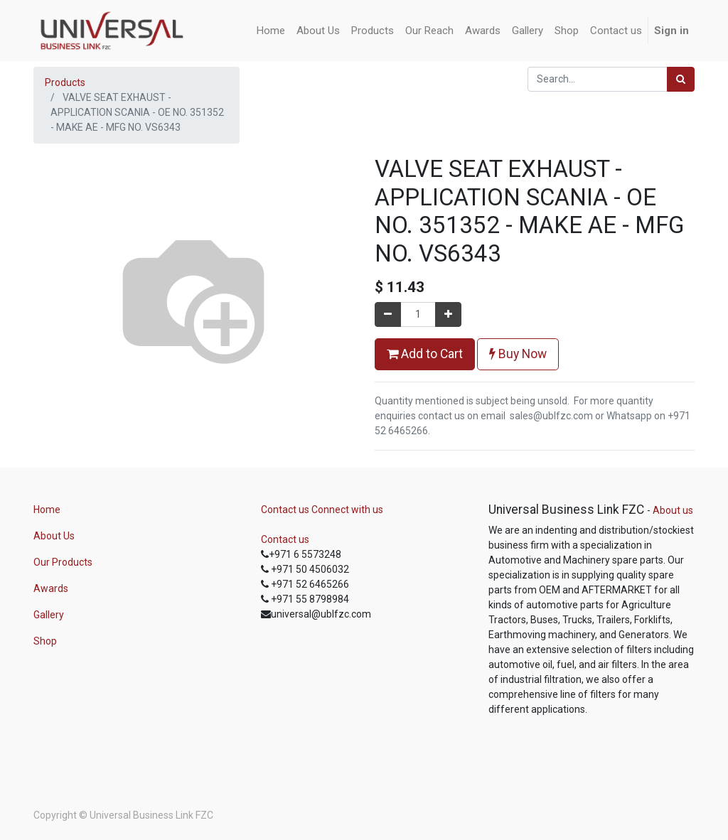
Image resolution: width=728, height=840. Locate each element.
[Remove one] (388, 314)
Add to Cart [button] (425, 354)
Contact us (285, 539)
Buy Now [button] (518, 354)
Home (46, 509)
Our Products (62, 562)
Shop (45, 641)
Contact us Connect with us (322, 509)
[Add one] (448, 314)
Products (65, 82)
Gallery (48, 614)
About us (673, 510)
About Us (54, 536)
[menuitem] (271, 31)
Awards (50, 588)
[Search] (681, 79)
